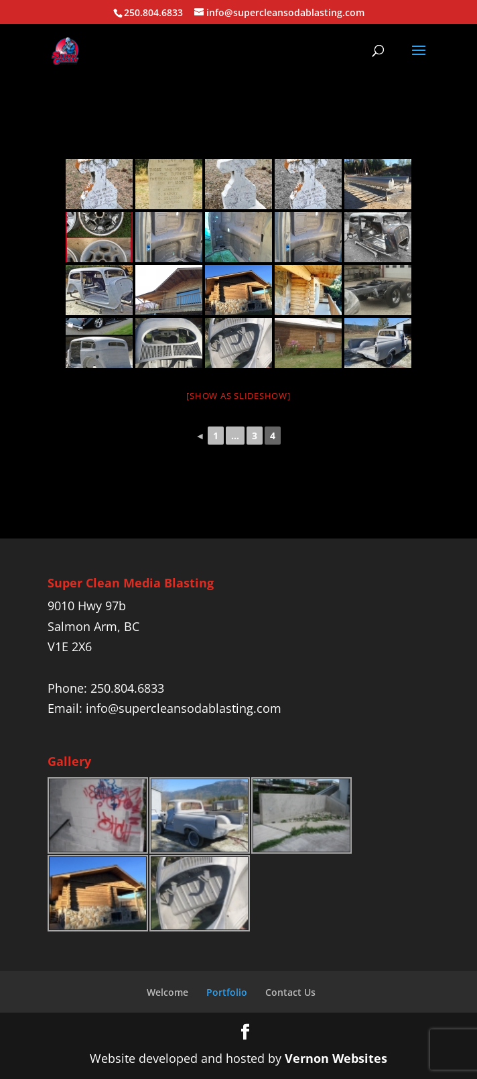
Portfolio (226, 992)
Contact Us (290, 992)
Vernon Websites (336, 1058)
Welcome (167, 992)
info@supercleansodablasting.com (183, 708)
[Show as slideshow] (238, 396)
